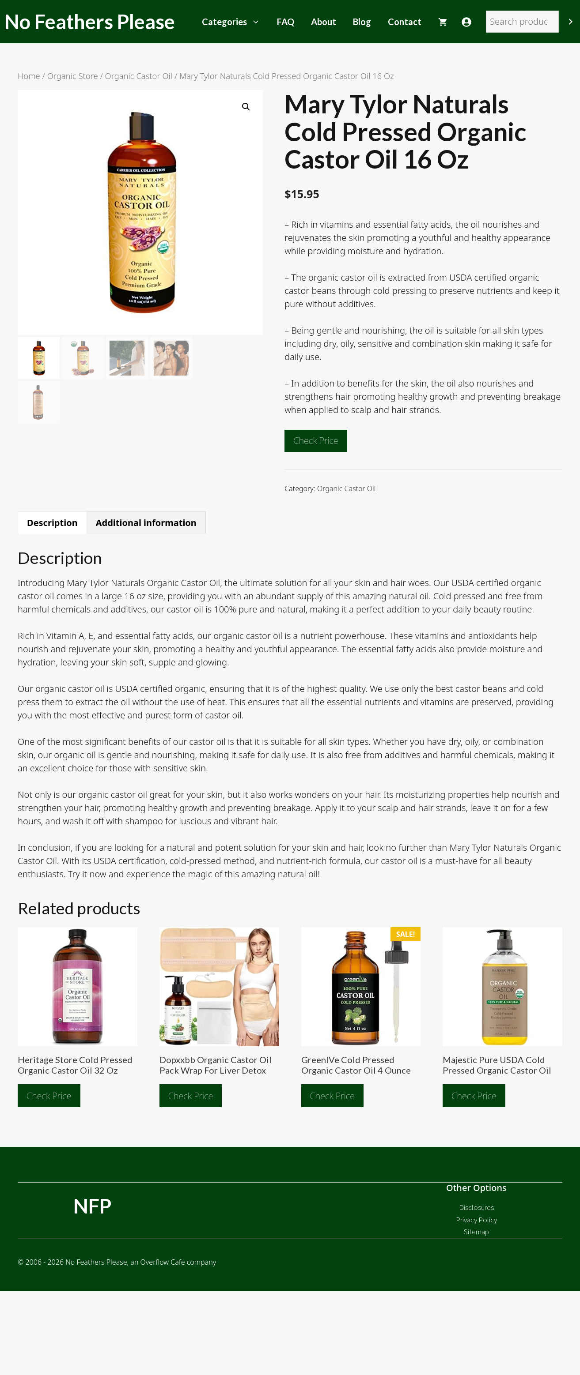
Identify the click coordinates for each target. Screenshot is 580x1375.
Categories (235, 21)
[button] (246, 107)
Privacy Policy (476, 1220)
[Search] (570, 22)
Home (29, 75)
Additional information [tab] (146, 523)
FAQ (285, 21)
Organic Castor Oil (138, 75)
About (323, 21)
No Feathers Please (89, 22)
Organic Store (72, 75)
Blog (362, 21)
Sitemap (476, 1231)
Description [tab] (52, 523)
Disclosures (476, 1207)
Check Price (315, 441)
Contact (404, 21)
